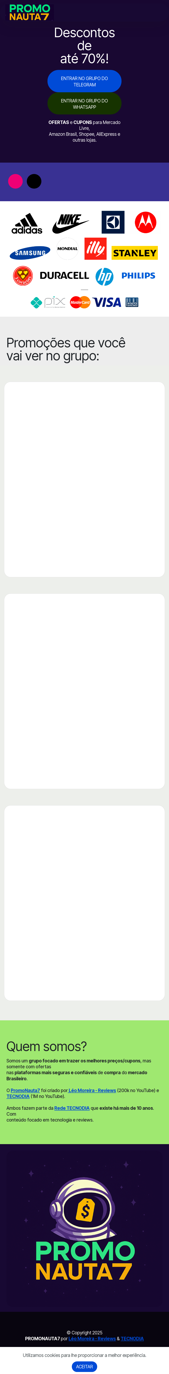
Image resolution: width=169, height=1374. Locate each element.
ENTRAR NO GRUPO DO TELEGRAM (84, 81)
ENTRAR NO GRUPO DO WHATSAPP (84, 104)
